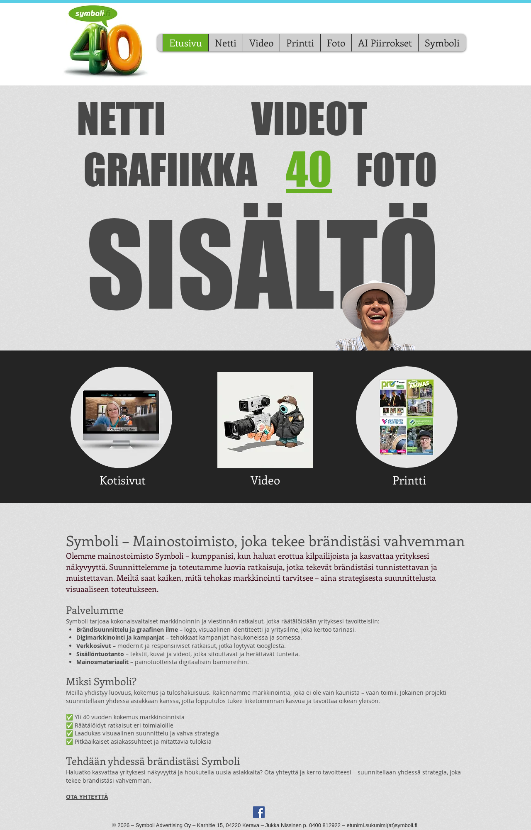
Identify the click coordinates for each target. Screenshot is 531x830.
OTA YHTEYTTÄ (87, 797)
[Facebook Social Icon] (259, 812)
